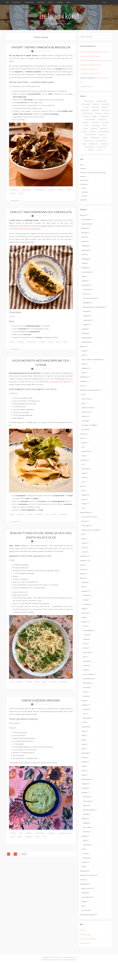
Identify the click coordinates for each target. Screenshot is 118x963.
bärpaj (84, 351)
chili (11, 682)
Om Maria (84, 196)
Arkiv (68, 2)
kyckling (29, 514)
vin (82, 482)
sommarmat (28, 837)
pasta (47, 514)
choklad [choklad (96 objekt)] (94, 107)
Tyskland (84, 836)
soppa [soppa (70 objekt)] (105, 138)
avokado (13, 833)
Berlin (85, 840)
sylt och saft (85, 910)
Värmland (85, 333)
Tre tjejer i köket (59, 16)
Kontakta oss (29, 2)
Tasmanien (86, 604)
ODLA (82, 565)
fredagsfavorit (39, 190)
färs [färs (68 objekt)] (94, 116)
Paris (84, 722)
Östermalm (87, 289)
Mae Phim (86, 832)
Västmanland (86, 342)
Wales (84, 867)
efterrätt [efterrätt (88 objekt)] (95, 110)
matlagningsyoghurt (65, 833)
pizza (83, 539)
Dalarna (84, 237)
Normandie (87, 718)
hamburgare (86, 526)
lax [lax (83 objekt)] (104, 125)
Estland (84, 701)
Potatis (84, 543)
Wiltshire (86, 696)
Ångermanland (86, 224)
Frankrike (85, 705)
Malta (83, 766)
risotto (84, 547)
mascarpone (39, 514)
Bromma (86, 294)
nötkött (84, 504)
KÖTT (82, 486)
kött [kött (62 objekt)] (86, 125)
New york (86, 858)
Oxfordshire (87, 683)
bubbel (84, 473)
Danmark (85, 613)
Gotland (84, 254)
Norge (84, 775)
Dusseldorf (86, 845)
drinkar (84, 477)
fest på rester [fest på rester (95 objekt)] (87, 113)
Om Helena (85, 192)
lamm (83, 499)
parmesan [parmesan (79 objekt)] (103, 128)
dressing (28, 833)
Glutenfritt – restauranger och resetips (93, 172)
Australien (85, 591)
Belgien (84, 609)
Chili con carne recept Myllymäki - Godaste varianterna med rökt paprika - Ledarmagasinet (94, 56)
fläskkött (84, 495)
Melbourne (86, 595)
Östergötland (86, 219)
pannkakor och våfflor (89, 425)
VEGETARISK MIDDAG (87, 915)
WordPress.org (85, 943)
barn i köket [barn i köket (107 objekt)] (89, 101)
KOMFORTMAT (85, 512)
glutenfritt (20, 342)
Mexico (84, 771)
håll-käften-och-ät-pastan (50, 382)
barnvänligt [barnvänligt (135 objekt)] (101, 101)
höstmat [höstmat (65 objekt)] (85, 122)
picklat (84, 902)
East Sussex (87, 652)
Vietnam (84, 862)
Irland (83, 735)
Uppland (84, 329)
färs (83, 491)
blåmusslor (14, 190)
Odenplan (86, 316)
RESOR (50, 2)
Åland (83, 587)
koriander (51, 833)
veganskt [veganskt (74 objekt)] (104, 144)
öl (82, 464)
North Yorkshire (88, 674)
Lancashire (86, 661)
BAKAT (82, 346)
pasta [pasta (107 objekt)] (84, 132)
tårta (83, 373)
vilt (82, 508)
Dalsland (84, 241)
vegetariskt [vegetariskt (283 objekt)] (89, 147)
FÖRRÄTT (83, 381)
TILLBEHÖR (84, 884)
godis (83, 364)
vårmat (37, 837)
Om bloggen (16, 2)
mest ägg (85, 421)
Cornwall (86, 635)
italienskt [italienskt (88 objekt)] (95, 122)
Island (83, 740)
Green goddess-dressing (40, 700)
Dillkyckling (89, 87)
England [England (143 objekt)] (105, 110)
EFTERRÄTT (83, 377)
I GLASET (83, 460)
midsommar (86, 451)
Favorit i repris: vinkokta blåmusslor (40, 47)
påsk (83, 456)
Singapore (85, 784)
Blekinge (85, 228)
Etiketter (83, 169)
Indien (84, 731)
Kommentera (15, 201)
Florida (85, 853)
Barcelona (86, 797)
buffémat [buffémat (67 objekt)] (105, 104)
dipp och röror (86, 888)
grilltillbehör (31, 342)
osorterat (83, 569)
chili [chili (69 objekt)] (86, 107)
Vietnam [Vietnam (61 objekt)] (91, 150)
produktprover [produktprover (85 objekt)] (103, 132)
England (84, 622)
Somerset (86, 687)
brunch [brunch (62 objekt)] (96, 104)
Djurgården (87, 303)
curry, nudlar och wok (89, 517)
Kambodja (85, 753)
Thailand (84, 819)
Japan (84, 749)
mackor (84, 416)
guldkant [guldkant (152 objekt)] (102, 119)
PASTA (82, 574)
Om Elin (84, 188)
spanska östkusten (89, 810)
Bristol (85, 626)
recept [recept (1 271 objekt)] (102, 135)
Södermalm (87, 320)
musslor (51, 190)
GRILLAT (82, 434)
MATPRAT (83, 561)
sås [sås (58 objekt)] (84, 144)
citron (12, 342)
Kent (84, 657)
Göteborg (85, 246)
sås (83, 906)
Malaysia (84, 762)
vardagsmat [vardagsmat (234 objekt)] (93, 144)
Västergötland (86, 338)
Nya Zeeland (86, 779)
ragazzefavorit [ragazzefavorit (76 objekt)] (90, 135)
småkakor (85, 368)
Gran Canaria (87, 801)
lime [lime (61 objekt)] (85, 128)
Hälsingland (85, 259)
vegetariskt (53, 682)
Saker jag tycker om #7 (93, 74)
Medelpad (85, 268)
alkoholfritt (85, 469)
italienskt (29, 682)
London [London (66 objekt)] (93, 128)
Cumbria (86, 639)
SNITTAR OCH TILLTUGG (88, 875)
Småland (84, 281)
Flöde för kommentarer (88, 939)
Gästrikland (85, 250)
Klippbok (60, 2)
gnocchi (84, 521)
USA (83, 849)
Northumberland (88, 679)
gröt (83, 403)
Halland (84, 263)
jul (82, 447)
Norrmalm (86, 311)
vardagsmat (63, 514)
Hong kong (85, 727)
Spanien (84, 792)
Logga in (83, 930)
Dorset (85, 648)
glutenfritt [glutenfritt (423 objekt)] (103, 116)
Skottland (85, 788)
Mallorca (86, 805)
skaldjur (13, 193)
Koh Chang (86, 827)
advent (84, 443)
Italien (84, 744)
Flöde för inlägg (85, 935)
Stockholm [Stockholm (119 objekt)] (88, 141)
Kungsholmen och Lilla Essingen (93, 307)
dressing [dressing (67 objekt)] (85, 110)
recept (69, 190)
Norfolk (85, 670)
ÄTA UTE (83, 215)
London (85, 665)
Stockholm (85, 285)
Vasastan (86, 325)
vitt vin (21, 193)
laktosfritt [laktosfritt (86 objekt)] (95, 125)
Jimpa (82, 69)
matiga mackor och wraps (90, 530)
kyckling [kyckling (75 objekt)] (105, 122)
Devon (85, 644)
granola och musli (87, 408)
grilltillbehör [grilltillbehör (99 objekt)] (90, 119)
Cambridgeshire (88, 630)
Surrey (85, 692)
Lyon (84, 714)
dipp (20, 833)
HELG (82, 438)
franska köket (26, 190)
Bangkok (86, 823)
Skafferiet (40, 2)
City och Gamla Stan (89, 298)
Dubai (84, 617)
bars (83, 394)
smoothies (85, 429)
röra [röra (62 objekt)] (85, 138)
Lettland (84, 757)
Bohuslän (85, 233)
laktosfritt (42, 342)
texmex (84, 552)
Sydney (85, 600)
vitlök (65, 342)
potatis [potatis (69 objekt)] (93, 132)
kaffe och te (86, 412)
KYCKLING (83, 556)
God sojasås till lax (93, 69)
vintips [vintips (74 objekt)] (100, 150)
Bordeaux (86, 709)
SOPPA (82, 880)
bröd (83, 355)
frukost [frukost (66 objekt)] (85, 116)
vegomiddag (63, 682)
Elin (35, 51)
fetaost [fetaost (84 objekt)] (98, 113)
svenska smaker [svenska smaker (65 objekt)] (100, 141)
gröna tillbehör (86, 897)
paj (83, 534)
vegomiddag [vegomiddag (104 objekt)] (101, 147)
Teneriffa (86, 814)
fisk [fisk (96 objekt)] (106, 113)
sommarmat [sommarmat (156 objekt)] (95, 138)
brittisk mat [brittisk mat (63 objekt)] (85, 104)
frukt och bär (86, 399)
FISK (81, 386)
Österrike (85, 582)
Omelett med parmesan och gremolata (41, 212)
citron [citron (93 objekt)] (104, 107)
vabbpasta (69, 379)
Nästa (24, 854)
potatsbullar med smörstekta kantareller (25, 229)
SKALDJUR (83, 871)
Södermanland (86, 272)
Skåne (84, 276)
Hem (7, 2)
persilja (60, 190)
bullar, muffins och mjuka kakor (92, 359)
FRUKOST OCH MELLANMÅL (89, 390)
